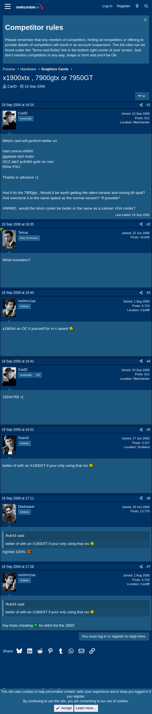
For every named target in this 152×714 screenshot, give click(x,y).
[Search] (146, 6)
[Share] (141, 105)
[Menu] (7, 6)
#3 (148, 293)
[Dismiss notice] (144, 20)
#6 (148, 498)
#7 (148, 567)
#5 (148, 430)
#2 (148, 224)
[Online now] (1, 229)
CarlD (12, 86)
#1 (148, 105)
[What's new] (137, 6)
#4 (148, 361)
